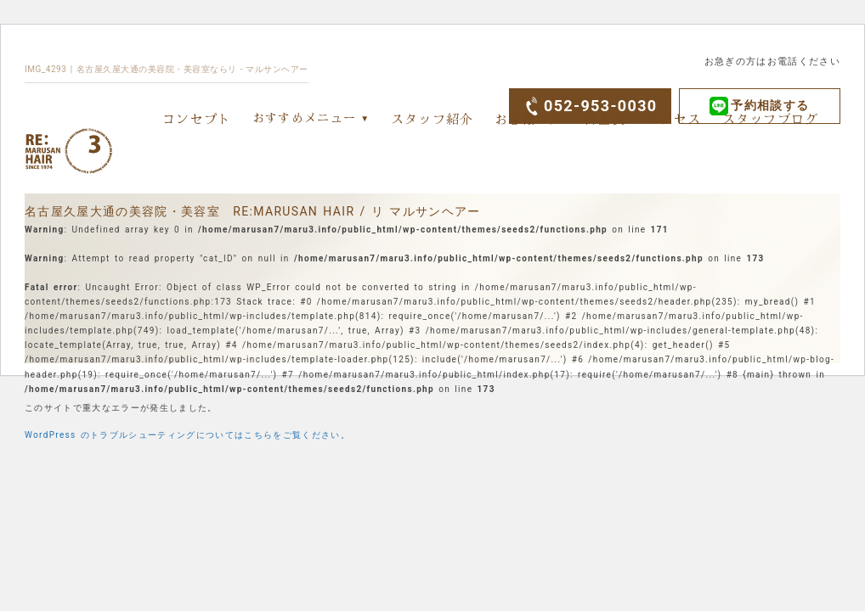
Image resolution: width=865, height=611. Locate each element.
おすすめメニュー (304, 117)
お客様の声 (529, 118)
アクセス (673, 118)
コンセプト (197, 118)
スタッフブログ (770, 118)
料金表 (604, 118)
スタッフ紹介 (432, 118)
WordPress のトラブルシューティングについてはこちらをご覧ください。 (187, 435)
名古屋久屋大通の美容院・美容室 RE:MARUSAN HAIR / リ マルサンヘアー (253, 211)
